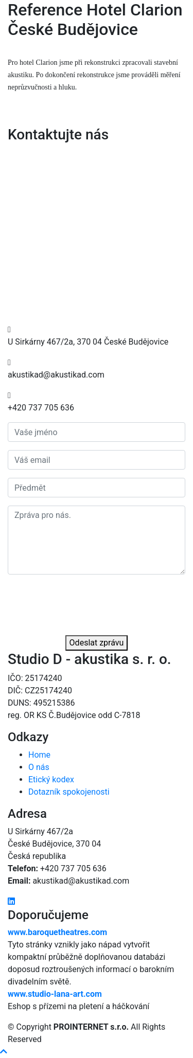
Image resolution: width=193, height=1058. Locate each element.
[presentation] (86, 603)
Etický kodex (51, 779)
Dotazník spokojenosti (69, 792)
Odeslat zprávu (96, 643)
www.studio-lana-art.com (55, 994)
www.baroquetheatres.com (57, 932)
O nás (38, 767)
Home (39, 755)
